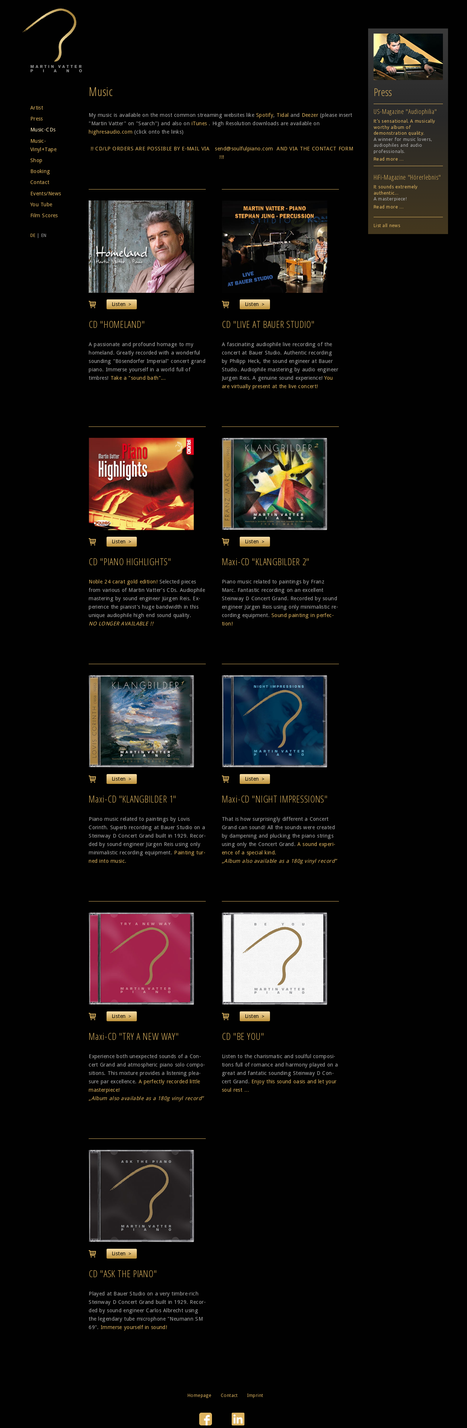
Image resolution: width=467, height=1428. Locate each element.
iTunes (199, 123)
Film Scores (44, 215)
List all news (387, 225)
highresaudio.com (110, 132)
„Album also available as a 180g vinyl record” (279, 861)
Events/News (45, 193)
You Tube (41, 204)
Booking (40, 171)
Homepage (199, 1395)
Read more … (389, 159)
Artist (36, 108)
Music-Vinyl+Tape (43, 145)
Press (36, 119)
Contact (40, 182)
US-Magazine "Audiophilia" (405, 111)
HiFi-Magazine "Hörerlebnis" (407, 177)
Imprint (255, 1395)
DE (33, 235)
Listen (119, 304)
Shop (36, 160)
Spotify (264, 115)
